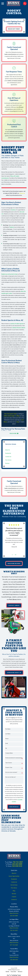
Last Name (7, 733)
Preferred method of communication (13, 757)
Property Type (8, 767)
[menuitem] (14, 450)
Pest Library (14, 887)
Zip (6, 748)
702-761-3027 (18, 862)
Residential (14, 879)
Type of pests (8, 762)
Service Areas (14, 885)
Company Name (9, 753)
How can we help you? (10, 777)
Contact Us (14, 899)
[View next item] (15, 554)
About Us (14, 873)
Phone (6, 738)
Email (6, 743)
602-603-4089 (17, 864)
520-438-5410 (17, 866)
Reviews (14, 893)
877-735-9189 (14, 945)
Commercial (14, 882)
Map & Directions (14, 913)
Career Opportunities (14, 876)
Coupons (14, 896)
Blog (14, 890)
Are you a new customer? (11, 772)
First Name (7, 729)
